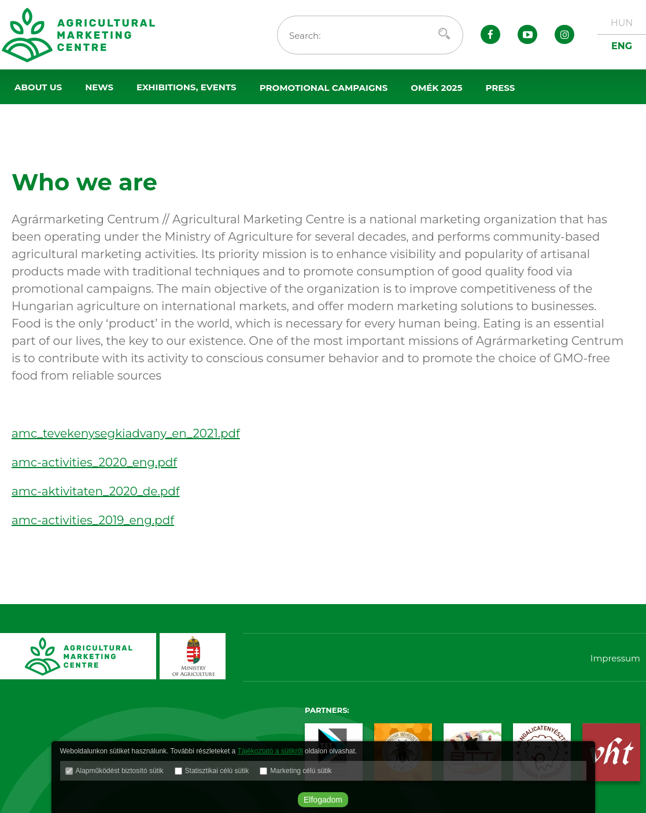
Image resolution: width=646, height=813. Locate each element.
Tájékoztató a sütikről (269, 751)
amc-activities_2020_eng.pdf (94, 462)
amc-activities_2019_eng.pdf (93, 520)
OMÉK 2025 (436, 87)
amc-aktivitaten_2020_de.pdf (96, 491)
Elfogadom (323, 799)
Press (500, 87)
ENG (621, 46)
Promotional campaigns (324, 87)
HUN (622, 22)
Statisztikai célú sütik (217, 771)
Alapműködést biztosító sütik (120, 771)
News (99, 87)
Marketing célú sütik (300, 771)
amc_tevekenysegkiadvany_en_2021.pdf (126, 433)
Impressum (615, 658)
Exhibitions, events (186, 87)
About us (38, 87)
